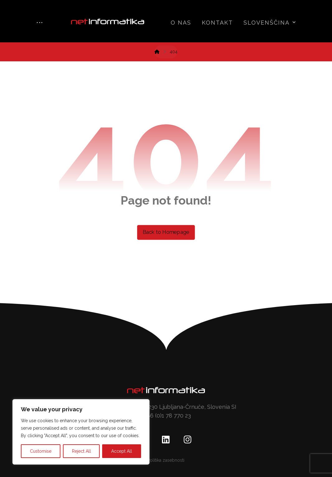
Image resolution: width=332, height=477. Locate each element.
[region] (80, 432)
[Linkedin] (166, 440)
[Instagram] (188, 440)
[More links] (40, 23)
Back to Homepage (166, 232)
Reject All (81, 451)
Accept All (121, 451)
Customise (40, 451)
